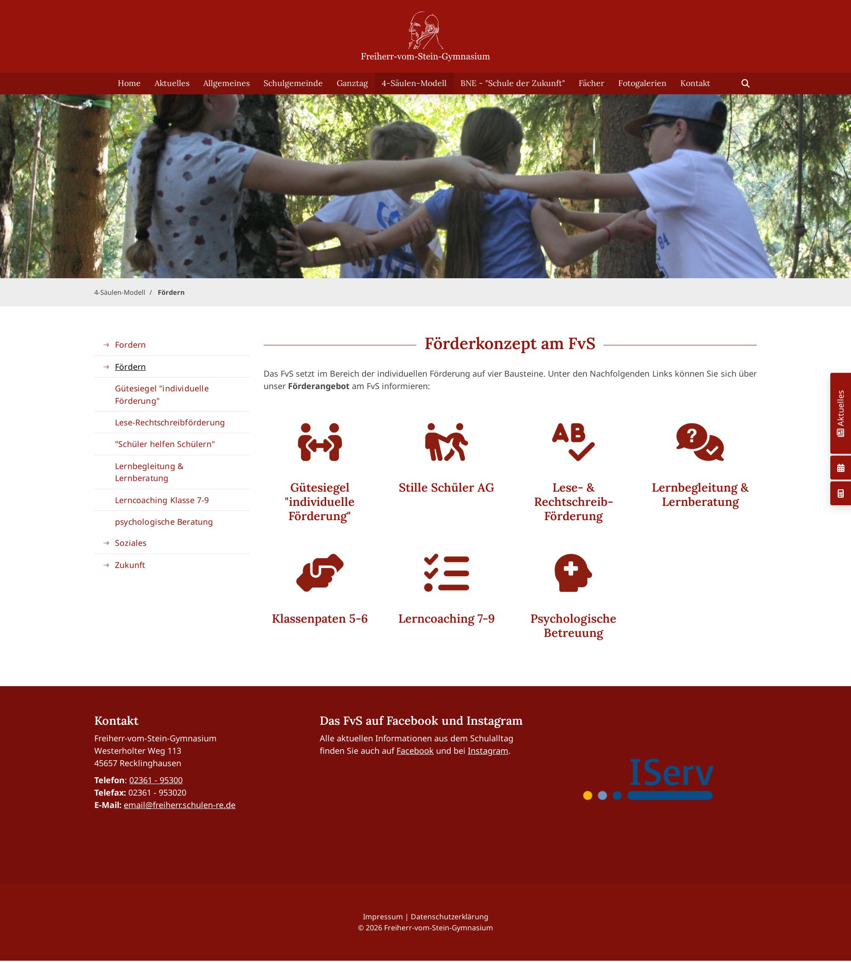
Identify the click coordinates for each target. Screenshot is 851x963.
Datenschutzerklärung (450, 916)
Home (129, 83)
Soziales (131, 542)
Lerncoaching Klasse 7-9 (162, 499)
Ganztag (352, 83)
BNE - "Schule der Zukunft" (512, 83)
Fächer (591, 83)
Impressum (383, 916)
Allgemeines (226, 83)
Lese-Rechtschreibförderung (170, 422)
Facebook (415, 750)
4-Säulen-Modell (414, 83)
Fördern (171, 292)
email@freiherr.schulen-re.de (180, 804)
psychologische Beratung (164, 521)
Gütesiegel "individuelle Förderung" (162, 394)
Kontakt (695, 83)
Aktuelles (172, 83)
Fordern (130, 344)
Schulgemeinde (293, 83)
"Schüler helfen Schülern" (165, 443)
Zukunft (130, 564)
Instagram (488, 750)
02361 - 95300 (156, 779)
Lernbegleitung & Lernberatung (149, 471)
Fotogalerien (642, 83)
